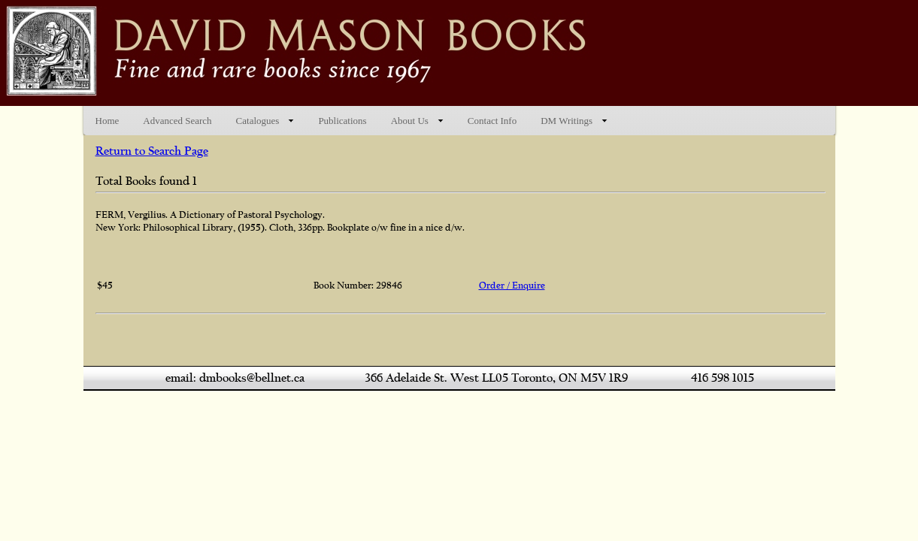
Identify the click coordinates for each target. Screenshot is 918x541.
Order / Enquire (512, 285)
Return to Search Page (151, 151)
